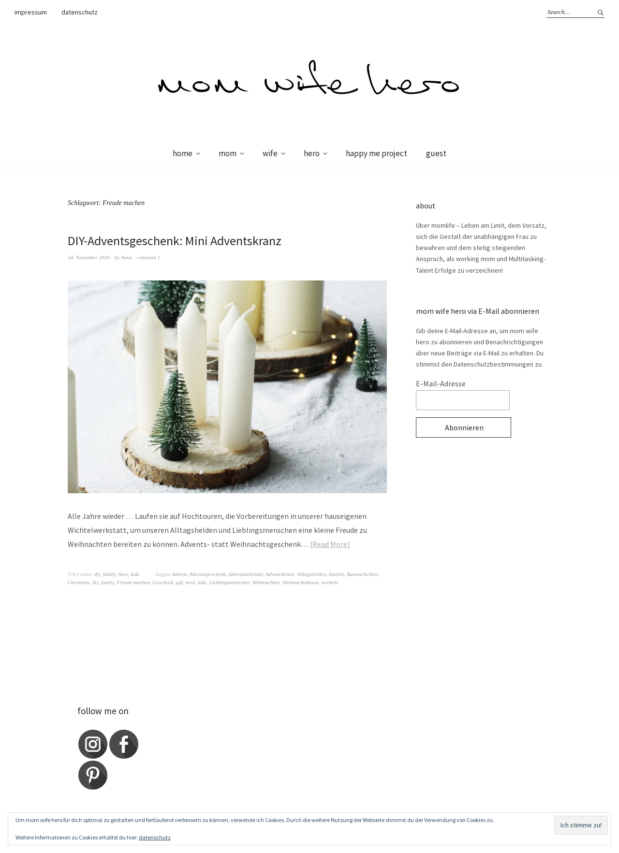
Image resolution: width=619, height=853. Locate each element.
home (182, 153)
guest (436, 153)
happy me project (376, 153)
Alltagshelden (311, 574)
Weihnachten (266, 582)
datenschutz (79, 12)
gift (179, 582)
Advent (179, 574)
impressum (31, 12)
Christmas (78, 582)
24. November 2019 (88, 257)
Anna (126, 257)
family (109, 574)
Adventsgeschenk (207, 574)
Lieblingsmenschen (229, 582)
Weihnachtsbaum (300, 582)
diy (97, 574)
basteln (336, 574)
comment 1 (148, 257)
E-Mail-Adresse (441, 383)
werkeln (329, 582)
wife (270, 153)
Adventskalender (245, 574)
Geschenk (162, 582)
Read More (329, 544)
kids (135, 574)
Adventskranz (279, 574)
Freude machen (133, 582)
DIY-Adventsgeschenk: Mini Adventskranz (174, 241)
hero (312, 153)
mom (227, 153)
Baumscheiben (362, 574)
